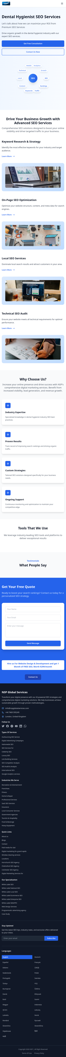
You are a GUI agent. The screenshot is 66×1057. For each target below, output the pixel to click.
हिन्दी (36, 1031)
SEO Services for (7, 748)
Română (6, 1020)
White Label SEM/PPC (9, 903)
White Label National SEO (11, 888)
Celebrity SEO (7, 752)
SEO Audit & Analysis (9, 766)
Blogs (4, 840)
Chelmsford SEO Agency (10, 866)
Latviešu (6, 1015)
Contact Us (33, 677)
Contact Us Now (33, 52)
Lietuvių (37, 1010)
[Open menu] (62, 3)
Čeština (37, 989)
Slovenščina (39, 1026)
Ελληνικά (38, 994)
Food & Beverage (8, 822)
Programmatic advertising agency (14, 910)
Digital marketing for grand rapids (14, 851)
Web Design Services (9, 907)
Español (5, 962)
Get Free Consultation (33, 43)
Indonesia (38, 1005)
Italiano (5, 968)
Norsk (37, 1015)
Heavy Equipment (8, 825)
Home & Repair (7, 796)
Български (6, 989)
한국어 (5, 1010)
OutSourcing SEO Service (11, 737)
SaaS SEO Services (8, 803)
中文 (36, 983)
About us (5, 836)
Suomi (37, 999)
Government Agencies (10, 814)
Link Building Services (9, 759)
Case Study (6, 914)
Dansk (5, 994)
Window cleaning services (11, 855)
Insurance (5, 807)
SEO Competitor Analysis (11, 763)
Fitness (4, 792)
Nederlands (7, 973)
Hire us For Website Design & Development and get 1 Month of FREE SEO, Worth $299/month (33, 665)
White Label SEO (8, 884)
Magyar (5, 1005)
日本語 (37, 968)
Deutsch (37, 957)
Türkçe (5, 983)
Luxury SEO (6, 755)
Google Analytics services (11, 774)
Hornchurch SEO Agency (10, 862)
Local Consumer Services (11, 811)
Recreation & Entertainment (12, 785)
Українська (7, 1031)
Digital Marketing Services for (12, 873)
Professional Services (9, 800)
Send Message (33, 643)
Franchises (5, 788)
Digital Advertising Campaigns (13, 741)
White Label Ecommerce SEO (12, 895)
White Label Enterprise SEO (11, 899)
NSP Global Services (15, 692)
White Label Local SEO (10, 892)
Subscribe (51, 938)
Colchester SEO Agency (10, 870)
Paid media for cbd (8, 848)
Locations (5, 859)
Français (37, 962)
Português (6, 978)
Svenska (37, 978)
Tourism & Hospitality (9, 818)
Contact (4, 844)
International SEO (8, 770)
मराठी (4, 1036)
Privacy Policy (39, 1053)
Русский (37, 1020)
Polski (37, 973)
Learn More (8, 156)
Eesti (4, 999)
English (5, 957)
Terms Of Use (27, 1053)
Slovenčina (6, 1026)
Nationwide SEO (7, 744)
